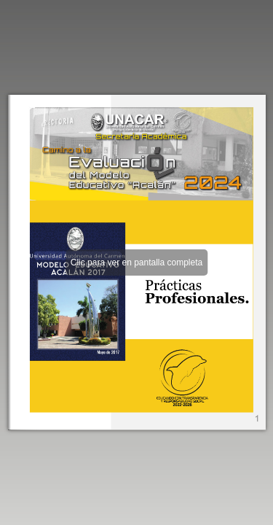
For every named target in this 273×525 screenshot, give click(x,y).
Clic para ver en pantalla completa (136, 262)
